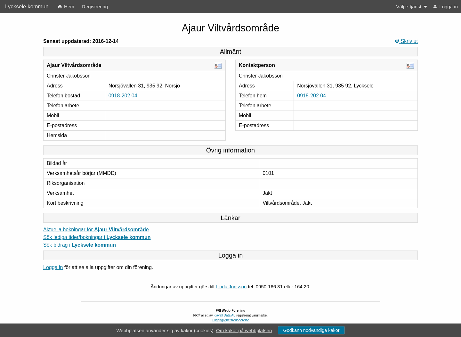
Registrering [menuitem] (95, 6)
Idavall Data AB (224, 315)
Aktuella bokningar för (96, 229)
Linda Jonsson (231, 286)
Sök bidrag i (79, 245)
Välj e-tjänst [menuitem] (408, 6)
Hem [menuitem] (66, 6)
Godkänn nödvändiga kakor (311, 330)
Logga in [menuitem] (445, 6)
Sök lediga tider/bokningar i (97, 237)
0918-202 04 (123, 95)
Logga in (53, 267)
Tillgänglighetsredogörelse (230, 320)
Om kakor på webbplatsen (244, 330)
